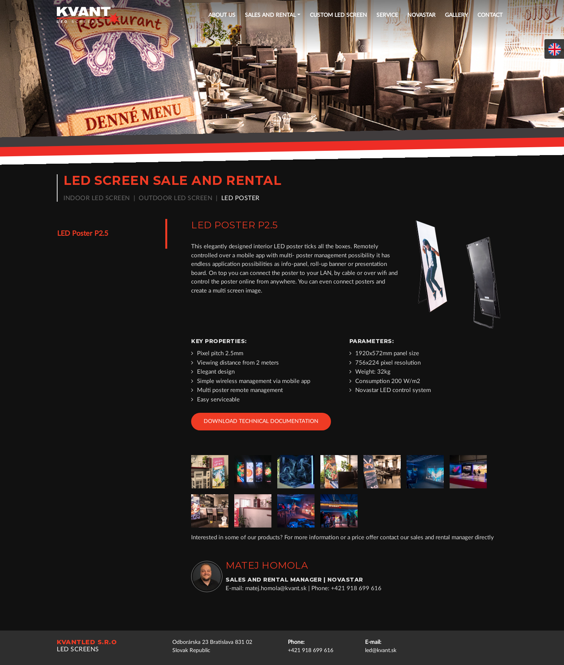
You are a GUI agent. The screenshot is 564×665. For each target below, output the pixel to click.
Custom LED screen (338, 15)
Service (387, 15)
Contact (490, 15)
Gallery (456, 15)
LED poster (240, 198)
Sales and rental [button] (270, 15)
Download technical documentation (261, 421)
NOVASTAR (421, 15)
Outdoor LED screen (175, 198)
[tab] (108, 234)
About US (221, 15)
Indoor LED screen (96, 198)
